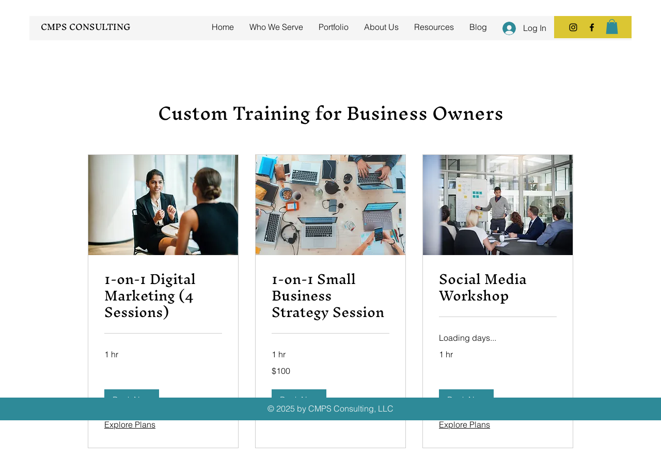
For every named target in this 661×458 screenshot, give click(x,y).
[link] (163, 296)
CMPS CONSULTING (86, 27)
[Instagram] (573, 27)
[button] (612, 26)
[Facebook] (592, 27)
